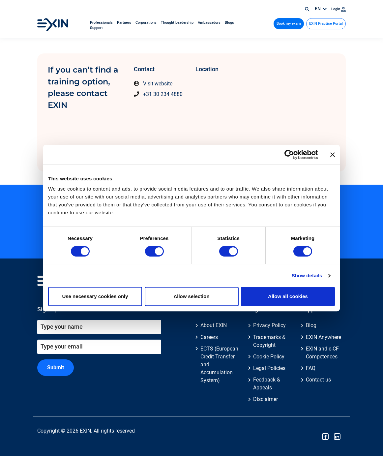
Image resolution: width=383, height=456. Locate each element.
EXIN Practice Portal (326, 23)
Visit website (157, 83)
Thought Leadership (177, 22)
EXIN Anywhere (323, 337)
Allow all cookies (288, 296)
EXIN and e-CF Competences (322, 353)
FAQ (310, 368)
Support (96, 28)
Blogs (229, 22)
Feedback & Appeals (266, 384)
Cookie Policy (268, 356)
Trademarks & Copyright (269, 341)
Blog (311, 325)
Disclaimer (265, 399)
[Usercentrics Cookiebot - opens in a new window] (289, 155)
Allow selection (191, 296)
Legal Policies (269, 368)
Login (338, 9)
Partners (124, 22)
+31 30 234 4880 (163, 94)
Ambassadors (209, 22)
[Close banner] (332, 154)
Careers (209, 337)
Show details (307, 275)
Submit (55, 367)
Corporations (146, 22)
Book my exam (289, 23)
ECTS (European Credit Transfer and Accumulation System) (219, 364)
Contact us (318, 380)
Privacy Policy (269, 325)
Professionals (102, 22)
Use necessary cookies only (95, 296)
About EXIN (213, 325)
